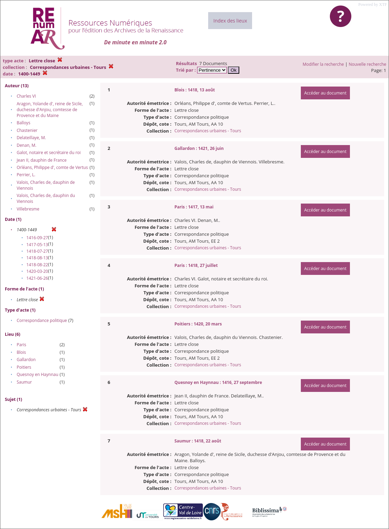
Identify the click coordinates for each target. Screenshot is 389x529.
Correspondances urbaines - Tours (207, 131)
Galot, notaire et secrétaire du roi (49, 152)
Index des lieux (230, 20)
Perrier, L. (26, 175)
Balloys (23, 123)
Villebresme (28, 209)
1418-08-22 (37, 265)
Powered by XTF (372, 4)
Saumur (24, 382)
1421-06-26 (37, 278)
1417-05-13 (37, 245)
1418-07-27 (37, 251)
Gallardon (26, 359)
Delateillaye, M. (31, 138)
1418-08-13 (37, 258)
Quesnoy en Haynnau (37, 374)
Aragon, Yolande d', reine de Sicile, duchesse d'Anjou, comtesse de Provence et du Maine (50, 109)
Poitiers (24, 367)
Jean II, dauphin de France (41, 160)
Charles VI (26, 96)
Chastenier (27, 130)
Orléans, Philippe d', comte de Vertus (52, 167)
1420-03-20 (37, 271)
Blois (21, 352)
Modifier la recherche (323, 64)
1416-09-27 (37, 238)
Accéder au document (325, 93)
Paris (21, 345)
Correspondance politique (42, 320)
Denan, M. (26, 145)
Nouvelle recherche (368, 64)
